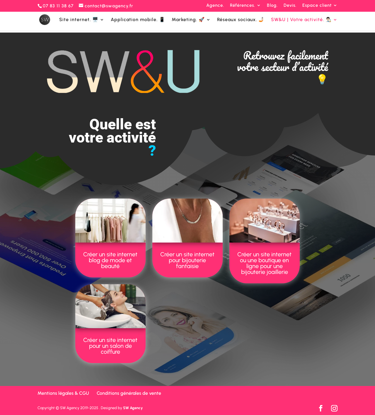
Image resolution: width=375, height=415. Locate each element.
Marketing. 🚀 (188, 20)
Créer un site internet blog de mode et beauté (110, 260)
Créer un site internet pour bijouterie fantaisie (187, 260)
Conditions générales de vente (129, 393)
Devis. (290, 5)
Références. (242, 5)
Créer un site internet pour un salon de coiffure (110, 345)
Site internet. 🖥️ (78, 20)
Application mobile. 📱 (138, 20)
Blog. (272, 5)
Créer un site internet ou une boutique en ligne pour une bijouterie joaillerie (264, 263)
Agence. (215, 5)
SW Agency (133, 408)
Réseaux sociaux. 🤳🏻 (241, 20)
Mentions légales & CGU (63, 393)
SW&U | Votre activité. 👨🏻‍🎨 (301, 20)
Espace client (317, 5)
